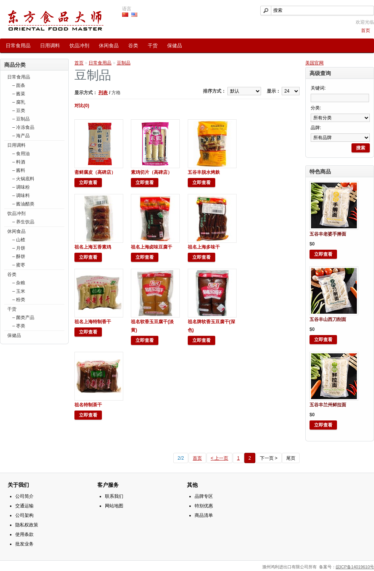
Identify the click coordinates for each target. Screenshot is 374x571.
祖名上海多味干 (204, 247)
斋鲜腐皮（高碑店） (95, 172)
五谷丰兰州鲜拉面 (328, 404)
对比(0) (81, 105)
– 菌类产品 (22, 317)
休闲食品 (109, 45)
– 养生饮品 (22, 222)
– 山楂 (18, 239)
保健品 (174, 45)
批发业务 (24, 544)
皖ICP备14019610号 (355, 567)
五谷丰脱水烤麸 (204, 172)
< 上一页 (219, 458)
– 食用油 (20, 153)
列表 (103, 92)
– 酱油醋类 (22, 204)
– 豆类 (18, 110)
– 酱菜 (18, 93)
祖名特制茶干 (88, 404)
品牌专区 (204, 496)
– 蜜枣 (18, 265)
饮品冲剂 (79, 45)
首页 (365, 30)
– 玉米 (18, 291)
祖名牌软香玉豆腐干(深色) (211, 326)
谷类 (133, 45)
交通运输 (24, 505)
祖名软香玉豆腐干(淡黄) (152, 326)
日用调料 (50, 45)
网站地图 (114, 505)
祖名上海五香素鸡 (92, 247)
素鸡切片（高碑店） (151, 172)
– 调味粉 (20, 187)
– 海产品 (20, 135)
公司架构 (24, 515)
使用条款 (24, 534)
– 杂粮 (18, 283)
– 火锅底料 (22, 178)
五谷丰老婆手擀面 (328, 234)
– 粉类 (18, 299)
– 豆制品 (20, 119)
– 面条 (18, 85)
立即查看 (323, 254)
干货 (153, 45)
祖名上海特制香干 (92, 321)
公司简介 (24, 496)
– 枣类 (18, 326)
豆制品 (124, 63)
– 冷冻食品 (22, 127)
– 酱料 (18, 170)
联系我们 (114, 496)
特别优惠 (204, 505)
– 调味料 (20, 195)
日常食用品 (18, 45)
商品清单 (204, 515)
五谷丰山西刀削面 (328, 319)
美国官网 (314, 63)
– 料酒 (18, 162)
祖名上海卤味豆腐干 (151, 247)
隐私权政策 (26, 525)
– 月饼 (18, 248)
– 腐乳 (18, 102)
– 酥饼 (18, 256)
